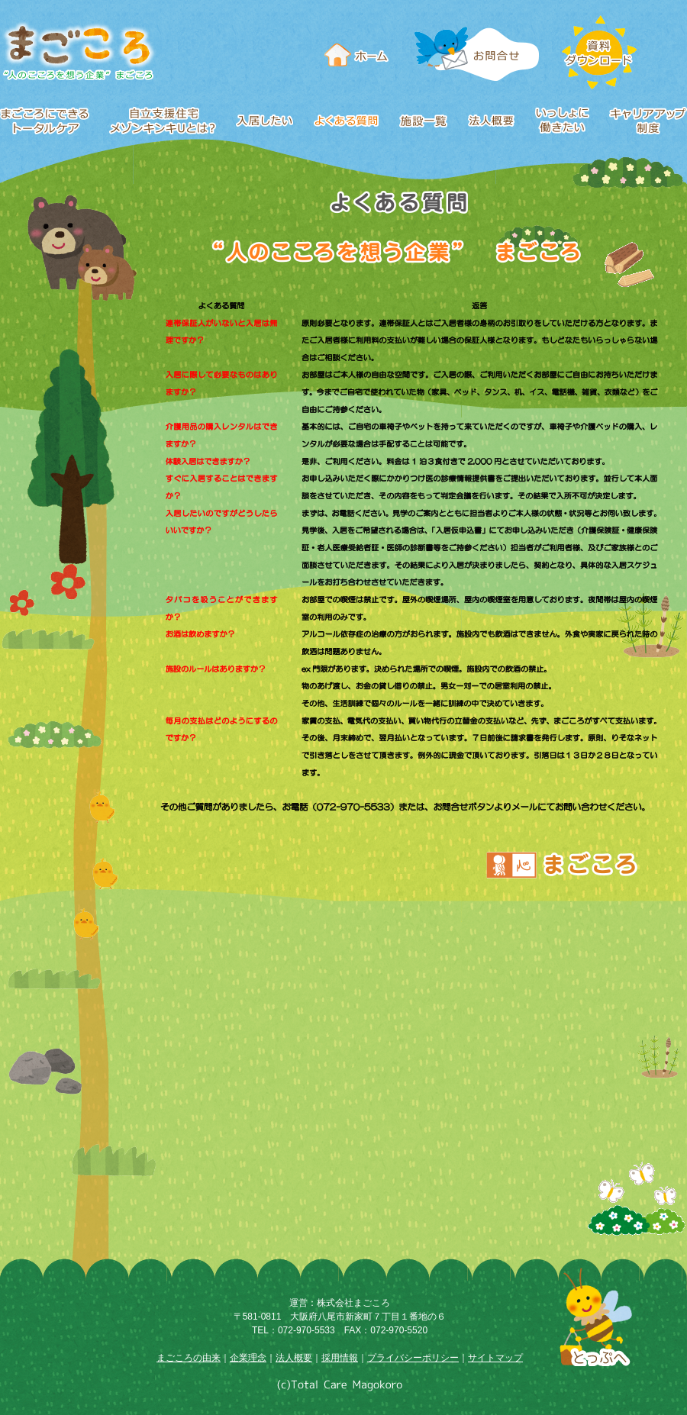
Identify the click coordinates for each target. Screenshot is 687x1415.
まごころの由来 (188, 1357)
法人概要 (294, 1357)
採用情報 (339, 1357)
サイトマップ (495, 1357)
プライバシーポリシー (413, 1357)
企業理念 (248, 1357)
